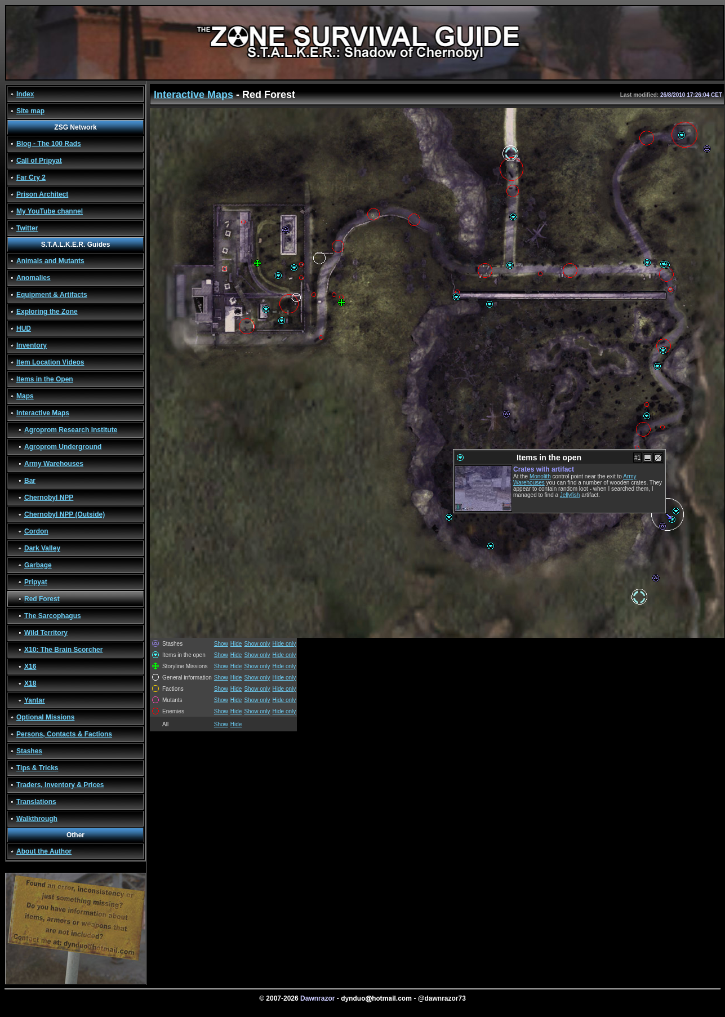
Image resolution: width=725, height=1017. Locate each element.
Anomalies (33, 278)
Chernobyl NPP (48, 497)
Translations (36, 802)
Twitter (27, 228)
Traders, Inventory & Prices (60, 785)
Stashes (29, 751)
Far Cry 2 (31, 177)
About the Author (44, 851)
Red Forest (42, 599)
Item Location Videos (50, 362)
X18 (30, 683)
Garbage (38, 565)
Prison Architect (42, 194)
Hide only (284, 644)
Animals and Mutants (50, 261)
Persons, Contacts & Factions (64, 734)
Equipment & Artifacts (51, 295)
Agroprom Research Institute (70, 430)
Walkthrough (36, 819)
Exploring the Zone (47, 312)
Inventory (31, 345)
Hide (236, 644)
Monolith (540, 476)
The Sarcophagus (52, 616)
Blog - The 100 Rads (48, 144)
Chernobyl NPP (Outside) (64, 514)
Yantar (34, 700)
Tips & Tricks (37, 768)
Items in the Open (44, 379)
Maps (25, 396)
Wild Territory (46, 633)
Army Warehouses (53, 464)
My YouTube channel (49, 211)
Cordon (36, 531)
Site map (30, 111)
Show (221, 644)
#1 (637, 458)
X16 (30, 666)
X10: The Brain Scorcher (63, 650)
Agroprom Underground (62, 447)
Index (25, 94)
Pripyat (35, 582)
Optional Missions (45, 717)
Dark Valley (42, 548)
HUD (23, 328)
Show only (257, 644)
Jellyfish (570, 495)
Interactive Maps (42, 413)
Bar (29, 481)
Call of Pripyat (39, 161)
